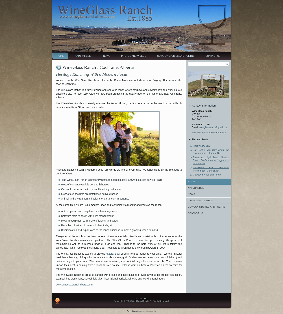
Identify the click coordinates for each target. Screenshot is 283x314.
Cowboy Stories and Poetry (176, 56)
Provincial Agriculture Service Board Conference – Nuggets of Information (211, 160)
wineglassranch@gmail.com (213, 127)
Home (60, 56)
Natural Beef (83, 56)
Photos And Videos (133, 56)
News (106, 56)
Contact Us (212, 56)
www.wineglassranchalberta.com (74, 284)
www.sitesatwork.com (147, 311)
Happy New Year (201, 145)
